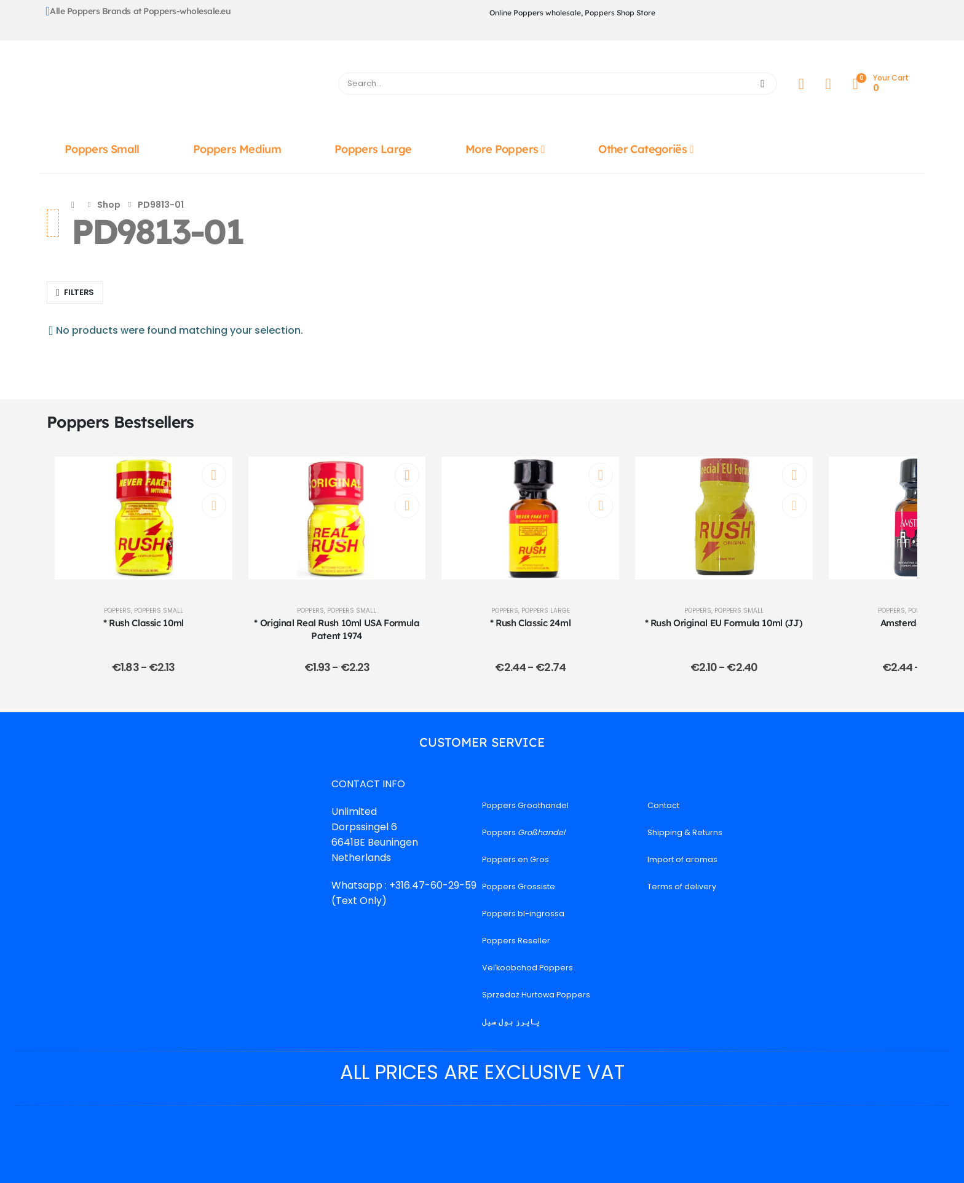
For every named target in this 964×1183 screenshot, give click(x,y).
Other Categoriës (642, 149)
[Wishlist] (828, 84)
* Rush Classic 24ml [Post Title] (530, 623)
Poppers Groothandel (525, 805)
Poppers (117, 610)
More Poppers (501, 149)
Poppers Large (373, 149)
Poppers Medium (237, 149)
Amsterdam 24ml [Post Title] (917, 623)
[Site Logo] (185, 86)
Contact (663, 805)
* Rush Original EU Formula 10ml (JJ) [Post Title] (724, 623)
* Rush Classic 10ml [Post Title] (143, 623)
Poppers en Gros (515, 859)
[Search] (762, 83)
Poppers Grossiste (518, 886)
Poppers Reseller (516, 940)
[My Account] (801, 84)
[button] (75, 292)
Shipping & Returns (684, 832)
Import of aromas (682, 859)
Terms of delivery (681, 886)
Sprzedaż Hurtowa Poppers (536, 994)
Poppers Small (102, 149)
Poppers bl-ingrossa (523, 913)
